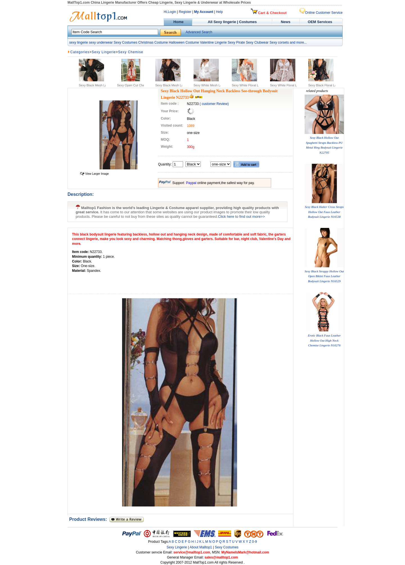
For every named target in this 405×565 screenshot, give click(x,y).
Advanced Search (199, 32)
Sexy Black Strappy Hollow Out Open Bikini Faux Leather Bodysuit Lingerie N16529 (324, 276)
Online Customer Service (321, 13)
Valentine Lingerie (213, 42)
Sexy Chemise (130, 52)
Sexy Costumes (125, 42)
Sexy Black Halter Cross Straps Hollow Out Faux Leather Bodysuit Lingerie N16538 (324, 211)
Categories (79, 52)
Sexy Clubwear (257, 42)
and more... (298, 42)
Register (185, 12)
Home (177, 22)
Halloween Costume (184, 42)
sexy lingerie (78, 42)
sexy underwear (101, 42)
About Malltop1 (201, 547)
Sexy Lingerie (104, 52)
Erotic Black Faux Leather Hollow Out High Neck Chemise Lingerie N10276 (324, 340)
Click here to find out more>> (241, 216)
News (286, 22)
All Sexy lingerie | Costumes (232, 22)
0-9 (254, 542)
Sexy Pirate (236, 42)
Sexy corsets (279, 42)
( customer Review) (214, 104)
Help (219, 12)
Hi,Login (170, 12)
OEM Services (320, 22)
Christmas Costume (153, 42)
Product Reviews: (89, 519)
